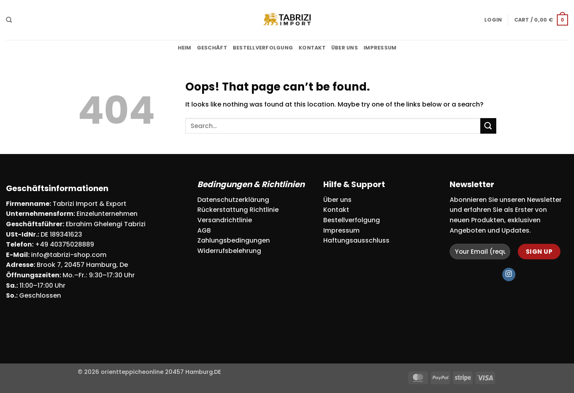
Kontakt (312, 47)
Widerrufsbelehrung (229, 250)
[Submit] (488, 126)
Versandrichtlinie (224, 220)
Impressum (380, 47)
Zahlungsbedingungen (233, 240)
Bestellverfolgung (263, 47)
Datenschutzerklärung (233, 199)
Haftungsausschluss (356, 240)
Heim (184, 47)
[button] (493, 20)
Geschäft (212, 47)
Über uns (344, 47)
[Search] (9, 20)
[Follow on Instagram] (508, 274)
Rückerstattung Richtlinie (238, 209)
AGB (204, 230)
